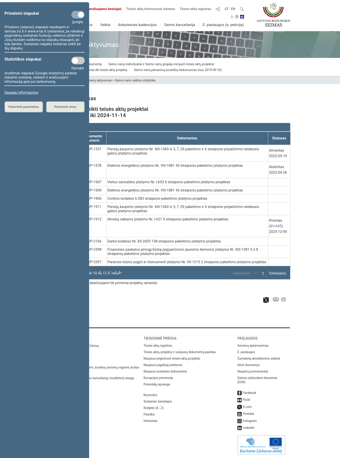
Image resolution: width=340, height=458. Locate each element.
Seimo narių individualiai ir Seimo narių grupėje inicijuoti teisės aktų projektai (161, 64)
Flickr (246, 399)
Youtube (248, 413)
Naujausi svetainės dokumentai (165, 371)
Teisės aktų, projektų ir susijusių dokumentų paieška (179, 352)
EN (233, 9)
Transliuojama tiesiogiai (101, 9)
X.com (247, 407)
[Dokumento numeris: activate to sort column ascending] (93, 138)
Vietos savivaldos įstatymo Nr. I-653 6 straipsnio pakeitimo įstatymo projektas (168, 182)
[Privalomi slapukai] (78, 14)
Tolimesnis (277, 273)
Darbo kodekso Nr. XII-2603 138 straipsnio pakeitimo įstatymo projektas (164, 241)
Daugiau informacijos (21, 92)
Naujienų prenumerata (252, 371)
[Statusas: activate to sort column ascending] (279, 138)
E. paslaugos (246, 352)
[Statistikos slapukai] (78, 60)
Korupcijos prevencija (158, 378)
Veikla (105, 24)
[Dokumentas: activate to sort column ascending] (187, 138)
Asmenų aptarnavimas (252, 345)
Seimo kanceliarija (179, 24)
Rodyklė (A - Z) (153, 408)
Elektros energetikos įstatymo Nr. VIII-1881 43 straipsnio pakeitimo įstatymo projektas (175, 165)
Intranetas (150, 421)
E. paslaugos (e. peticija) (223, 24)
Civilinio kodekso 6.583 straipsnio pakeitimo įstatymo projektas (157, 198)
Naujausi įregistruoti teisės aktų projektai (171, 358)
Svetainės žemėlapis (157, 401)
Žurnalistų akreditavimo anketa (258, 358)
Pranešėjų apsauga (156, 384)
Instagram (250, 421)
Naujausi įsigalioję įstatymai (162, 365)
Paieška (148, 414)
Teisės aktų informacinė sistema (150, 9)
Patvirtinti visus (65, 106)
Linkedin (248, 428)
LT (226, 9)
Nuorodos (150, 395)
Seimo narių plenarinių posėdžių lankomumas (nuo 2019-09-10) (178, 70)
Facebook (249, 393)
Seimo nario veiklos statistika (135, 80)
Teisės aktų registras (195, 9)
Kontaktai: (60, 338)
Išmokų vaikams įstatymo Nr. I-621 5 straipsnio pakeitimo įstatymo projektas (167, 219)
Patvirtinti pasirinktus (23, 106)
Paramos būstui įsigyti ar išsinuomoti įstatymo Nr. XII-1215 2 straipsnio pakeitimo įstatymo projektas (186, 262)
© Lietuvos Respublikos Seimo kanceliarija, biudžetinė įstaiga (92, 378)
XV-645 (275, 226)
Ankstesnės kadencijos (137, 24)
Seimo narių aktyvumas (96, 80)
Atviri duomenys (248, 365)
